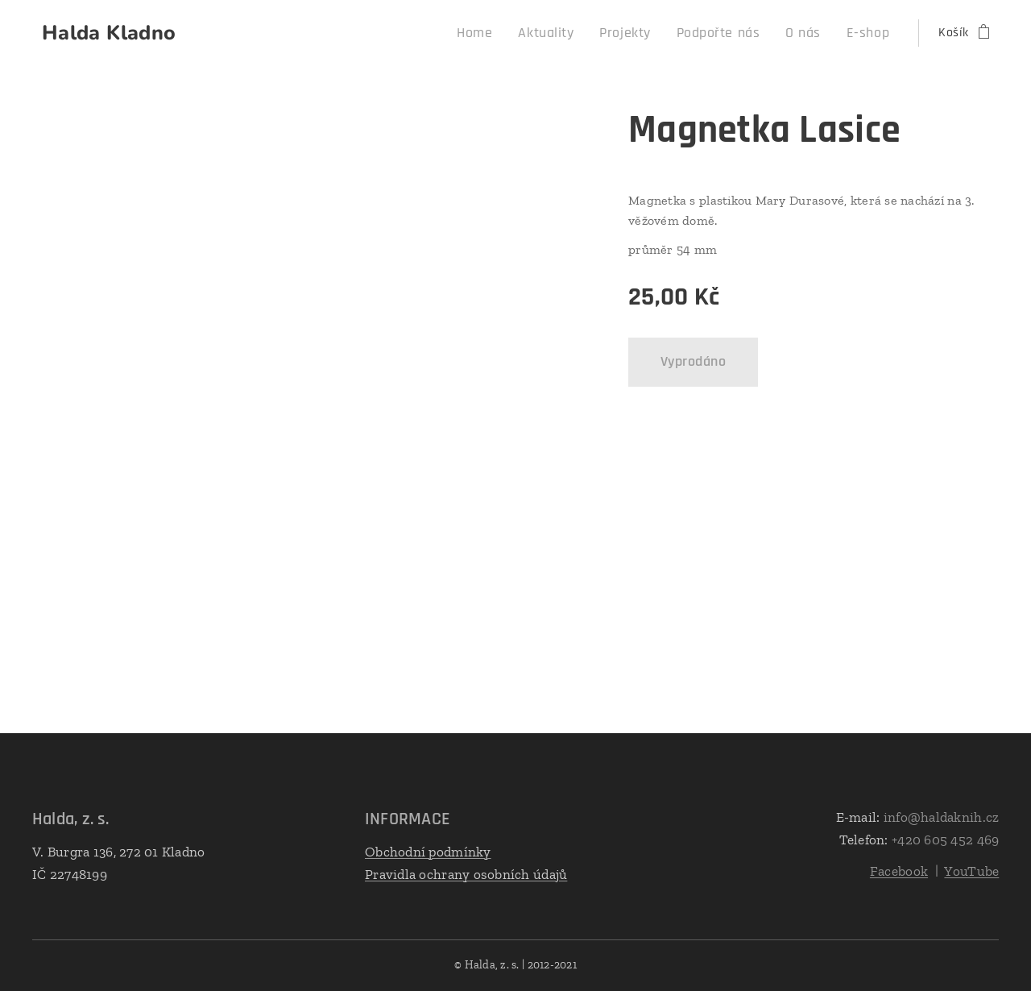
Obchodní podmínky (428, 852)
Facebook (899, 871)
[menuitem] (510, 33)
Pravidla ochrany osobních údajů (466, 874)
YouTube (971, 871)
